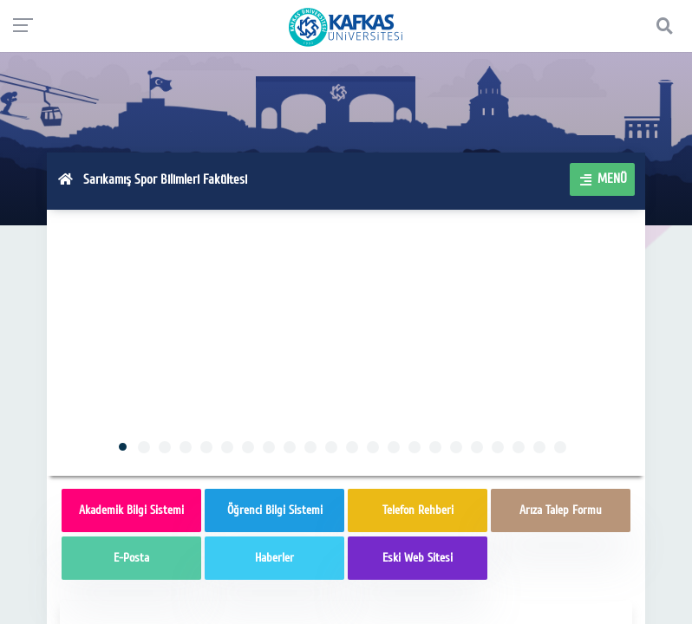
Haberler (274, 557)
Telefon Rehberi (418, 510)
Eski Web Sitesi (417, 557)
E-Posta (131, 557)
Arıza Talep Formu (560, 510)
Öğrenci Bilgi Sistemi (275, 510)
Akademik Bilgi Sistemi (131, 510)
